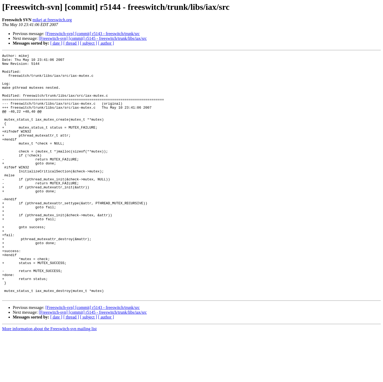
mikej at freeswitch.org (52, 20)
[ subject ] (88, 43)
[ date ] (56, 43)
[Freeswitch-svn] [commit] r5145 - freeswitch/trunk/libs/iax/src (93, 38)
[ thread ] (71, 43)
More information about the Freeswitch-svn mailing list (49, 377)
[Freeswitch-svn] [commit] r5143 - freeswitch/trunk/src (92, 33)
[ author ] (106, 43)
